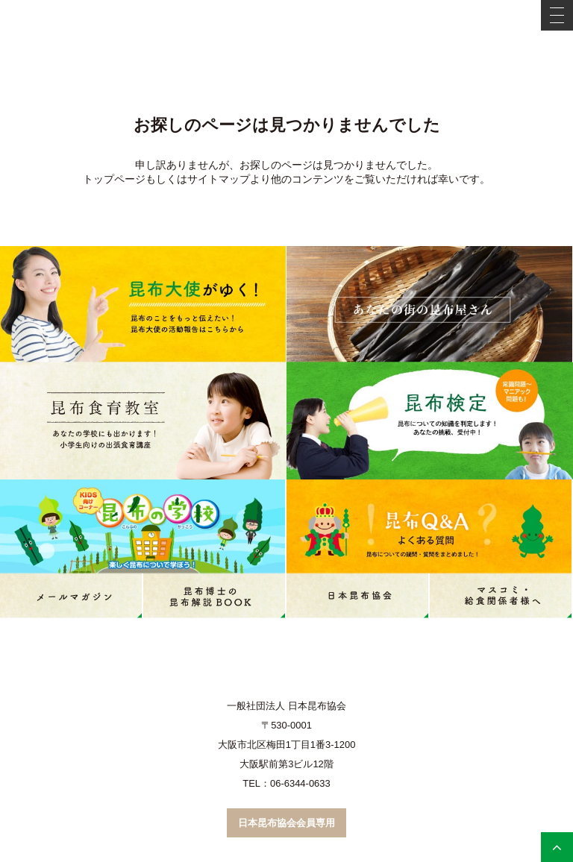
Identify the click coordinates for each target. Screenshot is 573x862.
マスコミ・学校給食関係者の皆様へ (501, 595)
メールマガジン (71, 595)
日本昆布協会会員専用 (286, 822)
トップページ (114, 179)
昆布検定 (429, 420)
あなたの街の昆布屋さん (429, 304)
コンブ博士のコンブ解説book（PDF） (214, 595)
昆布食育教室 (143, 420)
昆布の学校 (143, 526)
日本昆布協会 (358, 595)
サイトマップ (218, 179)
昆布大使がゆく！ (143, 304)
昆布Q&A (429, 526)
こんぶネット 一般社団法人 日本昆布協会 (286, 27)
